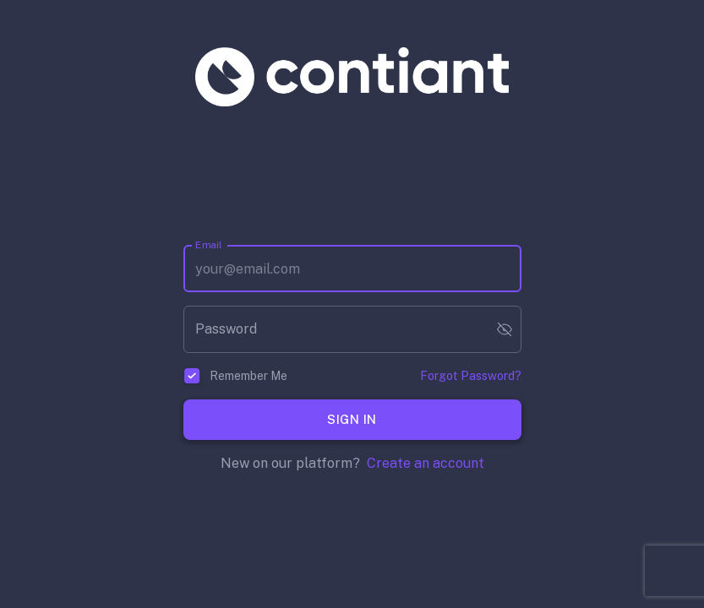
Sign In (352, 419)
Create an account (425, 463)
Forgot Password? (470, 376)
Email (208, 245)
